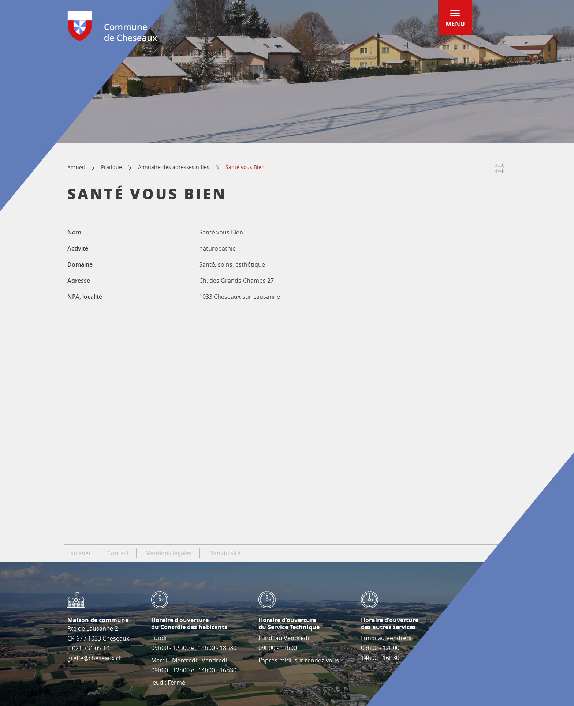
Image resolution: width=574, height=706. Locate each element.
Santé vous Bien (245, 167)
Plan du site (224, 553)
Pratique (111, 167)
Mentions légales (168, 553)
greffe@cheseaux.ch (95, 658)
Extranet (79, 553)
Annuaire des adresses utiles (173, 167)
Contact (118, 553)
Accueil (76, 167)
